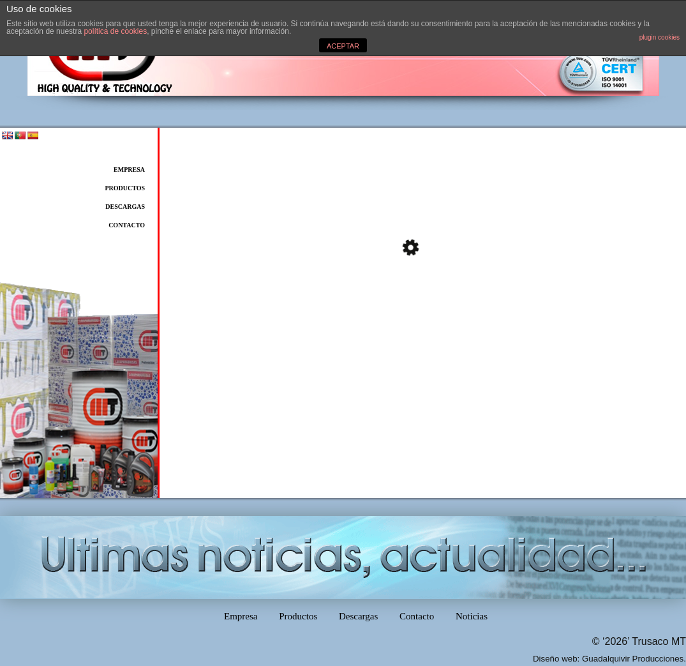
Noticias (472, 616)
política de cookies (115, 31)
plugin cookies (659, 37)
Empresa (129, 169)
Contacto (126, 225)
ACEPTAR (343, 46)
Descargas (125, 206)
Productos (125, 188)
